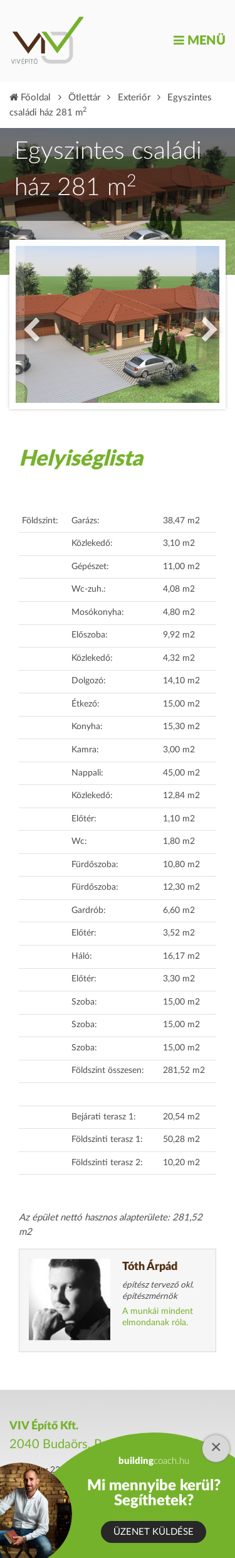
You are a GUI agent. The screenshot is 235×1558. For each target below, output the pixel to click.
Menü (200, 41)
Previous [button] (28, 324)
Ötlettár (84, 97)
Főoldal (30, 97)
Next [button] (207, 324)
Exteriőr (134, 97)
